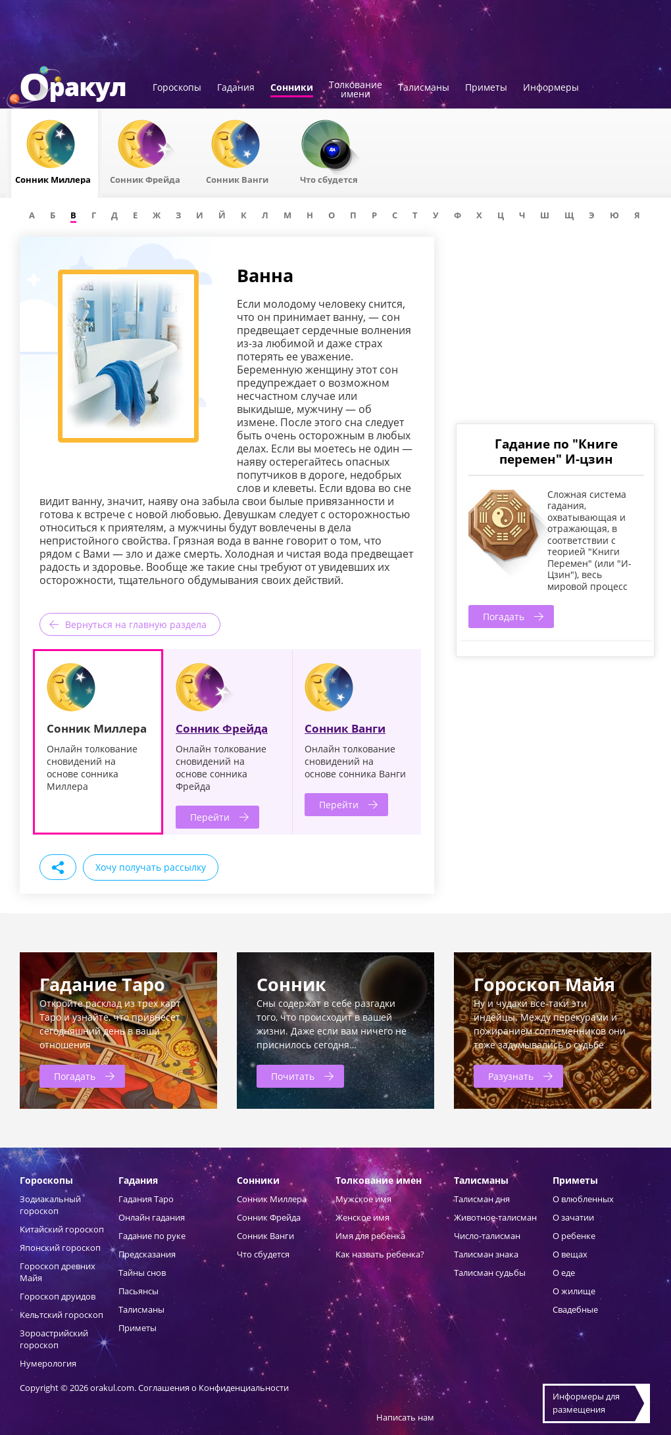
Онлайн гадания (151, 1217)
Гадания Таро (146, 1199)
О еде (564, 1272)
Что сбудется (263, 1254)
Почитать (292, 1076)
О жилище (574, 1291)
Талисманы (423, 88)
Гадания (236, 88)
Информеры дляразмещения (586, 1402)
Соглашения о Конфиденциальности (213, 1388)
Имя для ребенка (370, 1236)
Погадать (503, 616)
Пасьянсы (138, 1291)
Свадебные (575, 1309)
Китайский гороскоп (62, 1229)
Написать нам (405, 1417)
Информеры (551, 88)
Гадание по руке (152, 1236)
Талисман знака (486, 1254)
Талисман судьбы (490, 1272)
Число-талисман (487, 1236)
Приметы (486, 88)
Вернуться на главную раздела (136, 624)
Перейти (210, 817)
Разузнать (511, 1076)
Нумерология (48, 1363)
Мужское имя (363, 1199)
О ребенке (574, 1236)
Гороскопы (177, 88)
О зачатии (573, 1217)
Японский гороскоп (60, 1247)
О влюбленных (583, 1199)
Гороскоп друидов (57, 1296)
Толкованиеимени (355, 90)
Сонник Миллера (272, 1199)
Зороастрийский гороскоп (54, 1339)
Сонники (291, 88)
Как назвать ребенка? (380, 1254)
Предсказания (147, 1254)
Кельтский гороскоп (61, 1315)
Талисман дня (482, 1199)
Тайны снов (142, 1272)
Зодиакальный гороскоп (50, 1205)
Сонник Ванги (345, 728)
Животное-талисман (495, 1217)
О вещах (570, 1254)
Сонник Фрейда (222, 728)
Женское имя (362, 1217)
